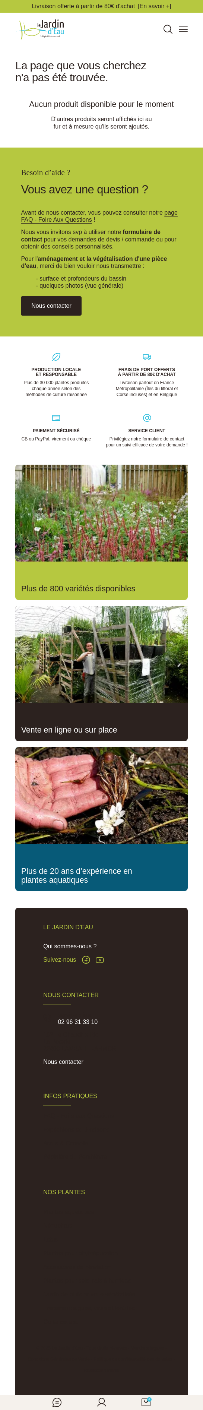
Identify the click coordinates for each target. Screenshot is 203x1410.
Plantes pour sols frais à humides (87, 1280)
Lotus (50, 1239)
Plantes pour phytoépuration (80, 1253)
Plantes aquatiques (68, 1212)
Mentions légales (147, 1348)
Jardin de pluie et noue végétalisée (89, 1294)
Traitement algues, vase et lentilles (89, 1308)
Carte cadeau (61, 1322)
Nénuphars (57, 1226)
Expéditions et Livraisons (76, 1129)
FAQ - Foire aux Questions (78, 1116)
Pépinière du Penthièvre (75, 1157)
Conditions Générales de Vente (59, 1359)
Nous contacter (63, 1062)
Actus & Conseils (65, 1143)
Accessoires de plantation (77, 1267)
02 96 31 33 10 (78, 1022)
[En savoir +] (154, 6)
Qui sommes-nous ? (69, 946)
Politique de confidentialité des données (132, 1359)
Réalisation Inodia (101, 1370)
